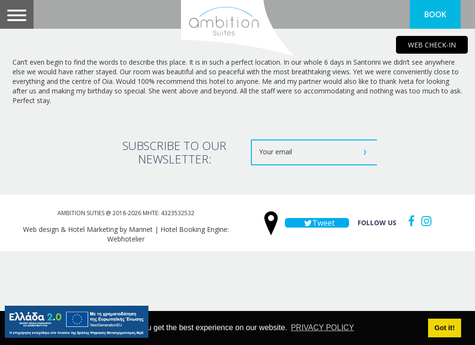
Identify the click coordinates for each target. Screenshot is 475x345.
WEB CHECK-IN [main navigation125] (432, 44)
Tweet (317, 223)
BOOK (435, 14)
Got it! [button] (444, 328)
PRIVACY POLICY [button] (322, 327)
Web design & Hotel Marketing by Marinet (88, 229)
